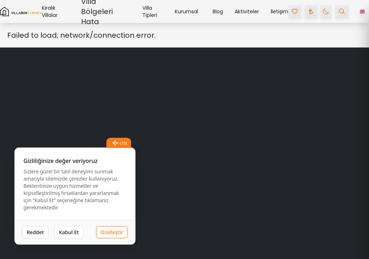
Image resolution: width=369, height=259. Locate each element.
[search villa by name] (342, 11)
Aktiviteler (247, 11)
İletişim (279, 11)
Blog (218, 11)
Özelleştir (112, 232)
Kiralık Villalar (50, 11)
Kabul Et (69, 232)
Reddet (35, 232)
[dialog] (74, 196)
